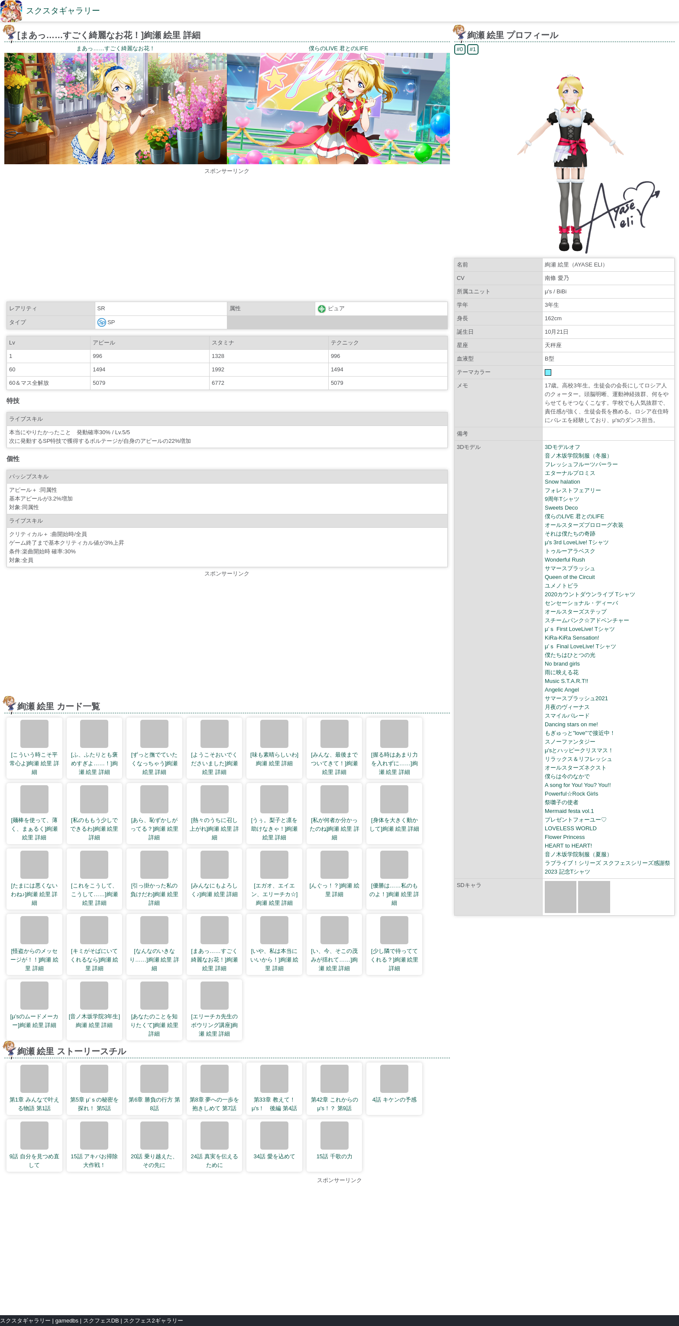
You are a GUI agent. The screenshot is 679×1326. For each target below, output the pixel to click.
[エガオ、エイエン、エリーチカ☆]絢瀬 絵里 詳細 (274, 878)
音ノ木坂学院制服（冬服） (578, 455)
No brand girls (562, 663)
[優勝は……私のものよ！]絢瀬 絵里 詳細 (394, 878)
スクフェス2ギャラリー (153, 1320)
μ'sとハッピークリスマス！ (579, 750)
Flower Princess (565, 837)
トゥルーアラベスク (570, 551)
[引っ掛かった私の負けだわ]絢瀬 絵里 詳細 (154, 878)
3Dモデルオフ (562, 447)
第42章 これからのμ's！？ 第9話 (334, 1088)
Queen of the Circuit (570, 577)
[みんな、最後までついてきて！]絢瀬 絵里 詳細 (334, 747)
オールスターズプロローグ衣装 (584, 525)
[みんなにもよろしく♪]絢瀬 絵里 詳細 (214, 874)
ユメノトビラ (562, 585)
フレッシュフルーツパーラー (581, 464)
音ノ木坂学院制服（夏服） (578, 854)
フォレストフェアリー (573, 490)
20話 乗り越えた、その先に (154, 1144)
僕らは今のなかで (567, 776)
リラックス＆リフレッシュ (578, 759)
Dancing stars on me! (571, 724)
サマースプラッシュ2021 (576, 698)
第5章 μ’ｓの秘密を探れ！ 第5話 (94, 1088)
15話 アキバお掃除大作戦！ (94, 1144)
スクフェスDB (101, 1320)
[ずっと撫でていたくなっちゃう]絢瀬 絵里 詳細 (154, 747)
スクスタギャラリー (63, 10)
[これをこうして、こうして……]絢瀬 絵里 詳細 (94, 878)
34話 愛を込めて (274, 1140)
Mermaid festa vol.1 (569, 811)
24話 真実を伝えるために (214, 1144)
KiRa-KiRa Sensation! (572, 637)
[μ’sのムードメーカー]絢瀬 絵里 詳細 (34, 1005)
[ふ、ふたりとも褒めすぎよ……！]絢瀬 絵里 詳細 (94, 747)
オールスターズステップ (576, 611)
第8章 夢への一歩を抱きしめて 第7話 (214, 1088)
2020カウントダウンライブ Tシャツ (590, 594)
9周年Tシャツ (562, 499)
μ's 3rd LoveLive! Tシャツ (577, 542)
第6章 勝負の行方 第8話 (154, 1088)
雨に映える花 (562, 672)
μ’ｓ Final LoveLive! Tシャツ (580, 646)
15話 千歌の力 (334, 1140)
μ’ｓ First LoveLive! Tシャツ (580, 629)
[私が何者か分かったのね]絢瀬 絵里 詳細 (334, 813)
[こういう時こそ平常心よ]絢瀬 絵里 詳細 (34, 747)
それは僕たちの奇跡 (570, 533)
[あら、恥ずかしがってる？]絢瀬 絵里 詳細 (154, 813)
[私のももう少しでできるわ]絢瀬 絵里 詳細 (94, 813)
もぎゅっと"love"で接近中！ (580, 733)
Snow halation (562, 481)
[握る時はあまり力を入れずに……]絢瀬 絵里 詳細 (394, 747)
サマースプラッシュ (570, 568)
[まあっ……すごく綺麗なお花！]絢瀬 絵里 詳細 (214, 944)
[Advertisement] (227, 236)
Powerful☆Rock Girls (571, 793)
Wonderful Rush (565, 559)
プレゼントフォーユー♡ (576, 819)
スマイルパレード (567, 715)
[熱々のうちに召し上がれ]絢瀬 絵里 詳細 (214, 813)
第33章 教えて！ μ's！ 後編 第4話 (276, 1088)
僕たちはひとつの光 (570, 655)
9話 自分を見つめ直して (34, 1144)
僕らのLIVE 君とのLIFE (574, 516)
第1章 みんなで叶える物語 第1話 (34, 1088)
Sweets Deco (561, 507)
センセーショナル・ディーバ (581, 603)
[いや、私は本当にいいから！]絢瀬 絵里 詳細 (274, 944)
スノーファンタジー (570, 741)
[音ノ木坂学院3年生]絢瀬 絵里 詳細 (94, 1005)
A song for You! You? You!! (578, 785)
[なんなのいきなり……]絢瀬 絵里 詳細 (154, 944)
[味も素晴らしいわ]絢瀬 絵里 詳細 (274, 743)
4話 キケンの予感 (394, 1084)
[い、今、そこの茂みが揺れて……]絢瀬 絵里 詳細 (334, 944)
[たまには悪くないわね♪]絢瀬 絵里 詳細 (34, 878)
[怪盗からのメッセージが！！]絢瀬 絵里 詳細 (34, 944)
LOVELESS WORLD (571, 828)
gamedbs (66, 1320)
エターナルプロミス (570, 473)
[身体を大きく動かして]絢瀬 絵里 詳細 (394, 808)
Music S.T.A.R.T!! (566, 681)
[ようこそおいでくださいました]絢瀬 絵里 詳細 (214, 747)
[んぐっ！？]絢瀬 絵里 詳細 (334, 874)
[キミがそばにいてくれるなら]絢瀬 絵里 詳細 (94, 944)
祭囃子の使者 (562, 802)
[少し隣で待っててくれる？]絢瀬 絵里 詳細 (394, 944)
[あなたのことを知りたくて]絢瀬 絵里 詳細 (154, 1009)
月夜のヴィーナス (567, 707)
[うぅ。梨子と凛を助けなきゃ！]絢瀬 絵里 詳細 (274, 813)
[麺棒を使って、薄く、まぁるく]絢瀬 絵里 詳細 (34, 813)
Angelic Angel (562, 689)
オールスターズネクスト (576, 767)
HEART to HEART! (568, 845)
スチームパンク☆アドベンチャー (587, 620)
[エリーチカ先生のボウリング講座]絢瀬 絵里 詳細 (214, 1009)
